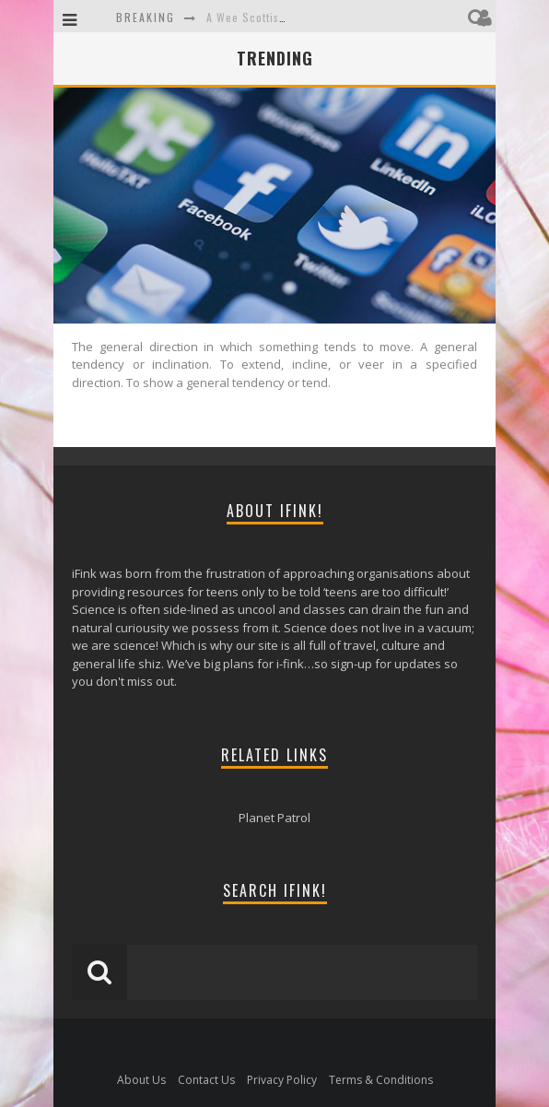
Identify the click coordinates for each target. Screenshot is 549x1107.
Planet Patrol (274, 817)
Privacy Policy (282, 1080)
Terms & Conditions (381, 1080)
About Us (141, 1080)
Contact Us (206, 1080)
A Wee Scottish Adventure (274, 17)
